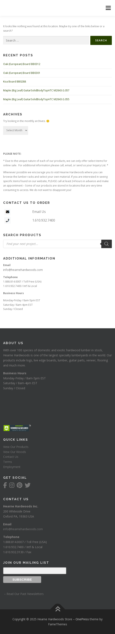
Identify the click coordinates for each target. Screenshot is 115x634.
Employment (11, 467)
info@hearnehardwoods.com (23, 270)
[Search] (106, 244)
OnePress (82, 619)
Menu (107, 8)
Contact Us (10, 457)
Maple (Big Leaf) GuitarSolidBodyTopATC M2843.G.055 (36, 99)
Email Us (39, 211)
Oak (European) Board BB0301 (21, 73)
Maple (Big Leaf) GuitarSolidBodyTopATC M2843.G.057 (36, 90)
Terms (7, 462)
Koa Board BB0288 (14, 81)
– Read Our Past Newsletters (23, 594)
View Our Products (15, 447)
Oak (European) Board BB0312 (21, 64)
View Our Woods (14, 452)
